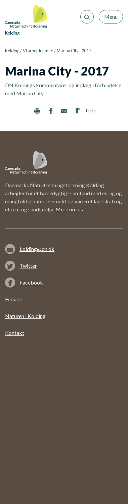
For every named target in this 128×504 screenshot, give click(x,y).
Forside (13, 299)
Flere (91, 110)
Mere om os (69, 209)
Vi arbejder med (38, 50)
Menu (111, 16)
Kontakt (14, 333)
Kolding (12, 50)
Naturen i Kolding (25, 316)
